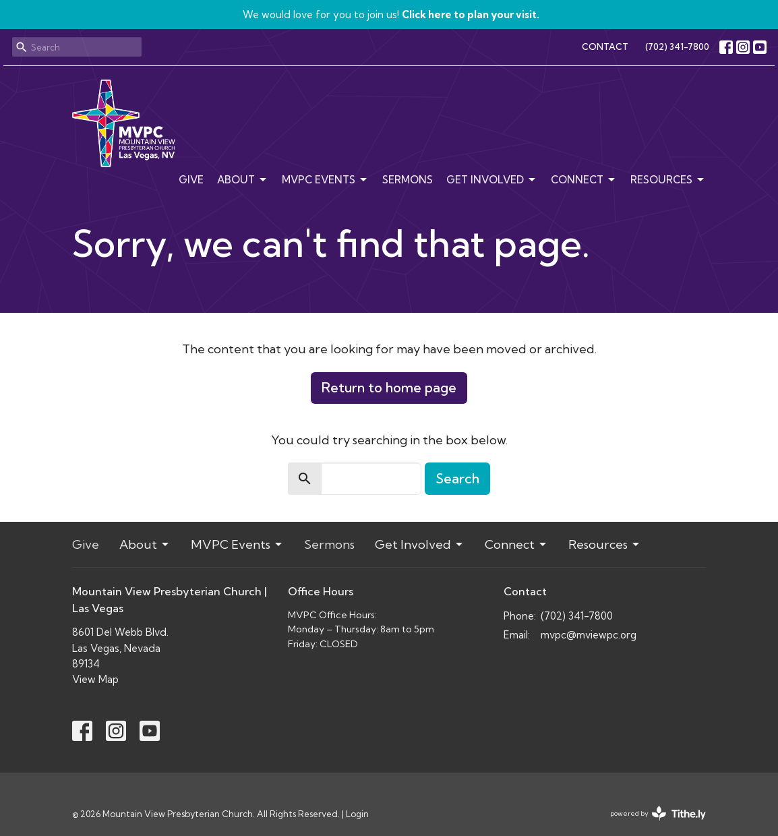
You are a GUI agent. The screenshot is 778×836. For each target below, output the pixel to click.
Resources (668, 180)
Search (457, 478)
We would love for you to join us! (391, 14)
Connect (584, 180)
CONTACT (605, 46)
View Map (95, 679)
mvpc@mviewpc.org (588, 634)
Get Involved (491, 180)
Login (357, 813)
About (242, 180)
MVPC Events (325, 180)
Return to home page (389, 387)
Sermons (407, 179)
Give (191, 179)
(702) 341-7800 (677, 46)
